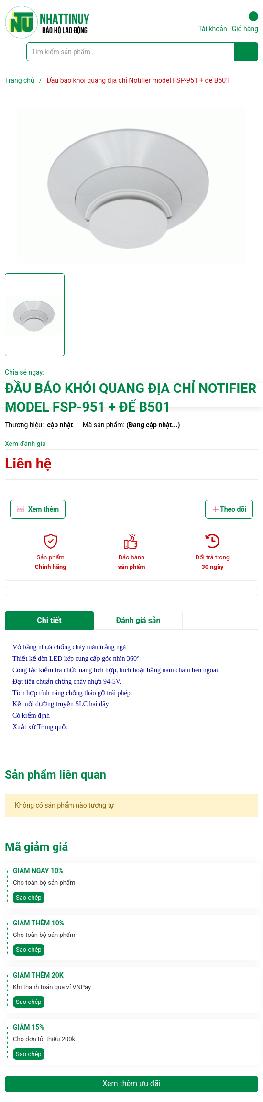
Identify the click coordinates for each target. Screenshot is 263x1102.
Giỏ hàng (245, 22)
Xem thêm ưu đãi (131, 1083)
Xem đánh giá (25, 443)
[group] (131, 184)
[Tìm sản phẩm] (142, 51)
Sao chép (29, 897)
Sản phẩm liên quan (55, 774)
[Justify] (246, 51)
